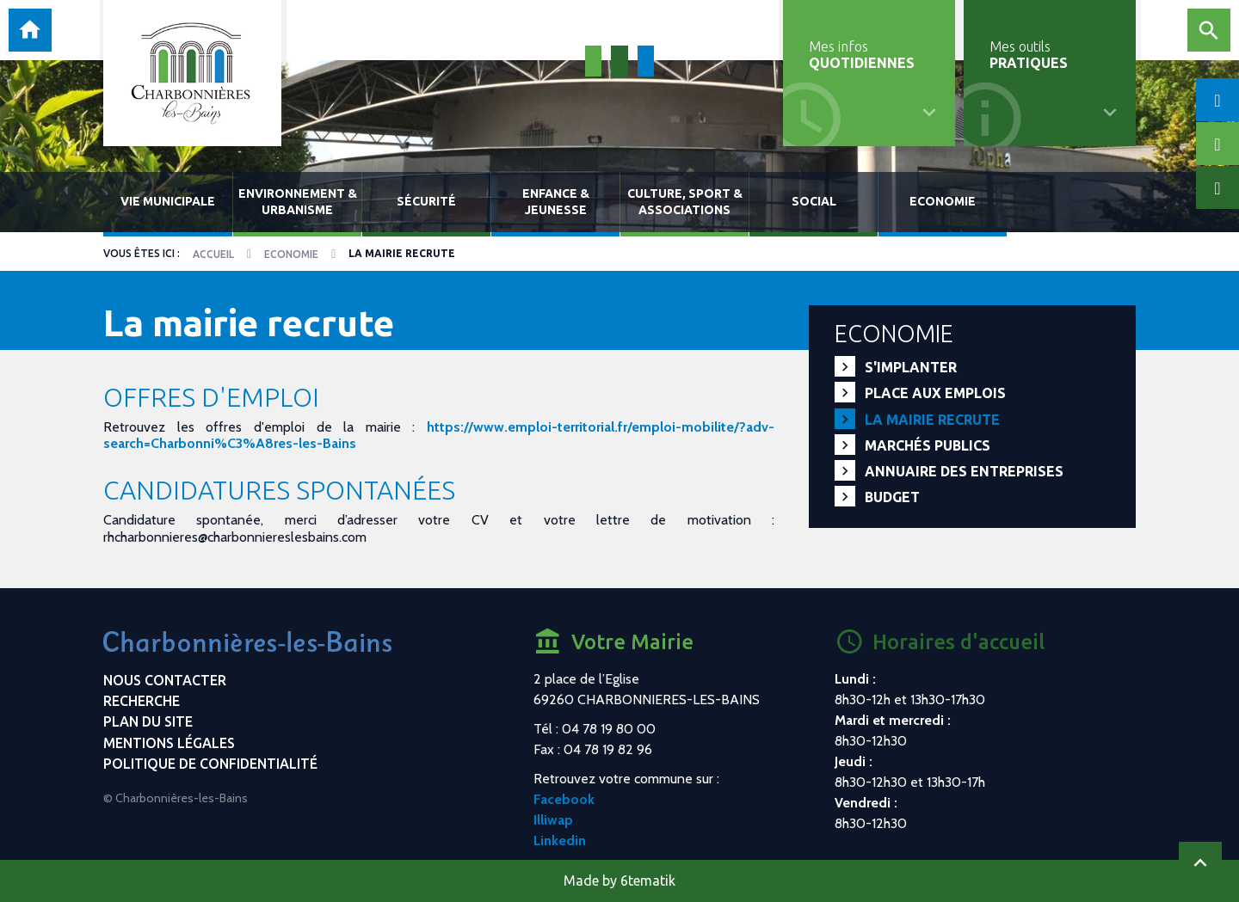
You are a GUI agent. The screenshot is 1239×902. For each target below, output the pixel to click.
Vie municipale (167, 201)
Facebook (564, 799)
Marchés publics (927, 445)
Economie (942, 201)
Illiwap (553, 820)
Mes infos (862, 55)
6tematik (647, 880)
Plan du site (148, 721)
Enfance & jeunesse (555, 202)
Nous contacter (164, 680)
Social (814, 201)
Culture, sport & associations (685, 202)
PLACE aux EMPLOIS (935, 393)
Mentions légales (169, 743)
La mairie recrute (932, 419)
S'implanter (911, 367)
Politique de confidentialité (210, 763)
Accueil (213, 254)
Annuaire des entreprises (964, 471)
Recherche (141, 701)
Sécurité (426, 201)
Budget (892, 497)
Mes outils (1028, 55)
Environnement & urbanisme (297, 202)
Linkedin (559, 840)
